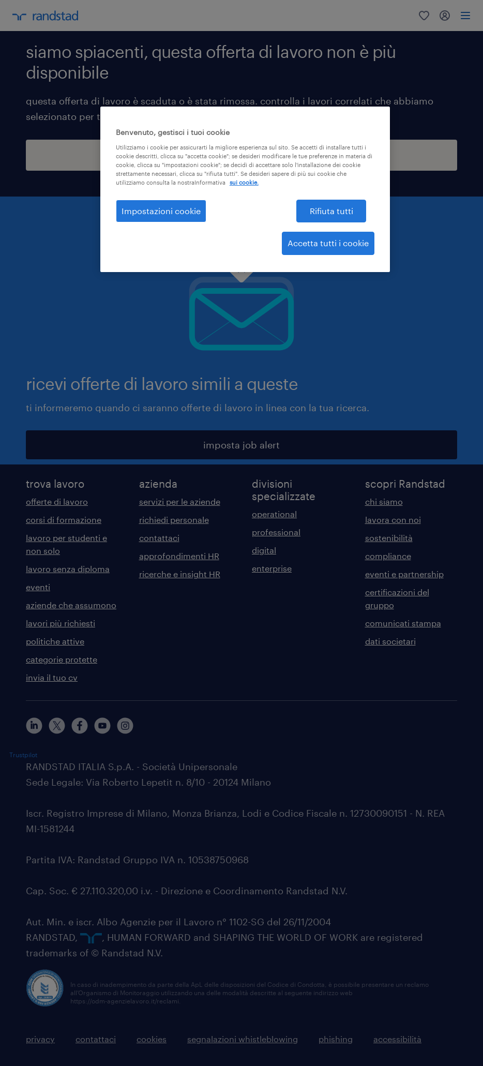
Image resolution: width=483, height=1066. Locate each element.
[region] (245, 189)
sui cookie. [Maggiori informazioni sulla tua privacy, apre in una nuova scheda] (244, 182)
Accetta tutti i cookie (328, 243)
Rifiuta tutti (331, 211)
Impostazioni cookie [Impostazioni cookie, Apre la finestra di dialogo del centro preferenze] (161, 211)
